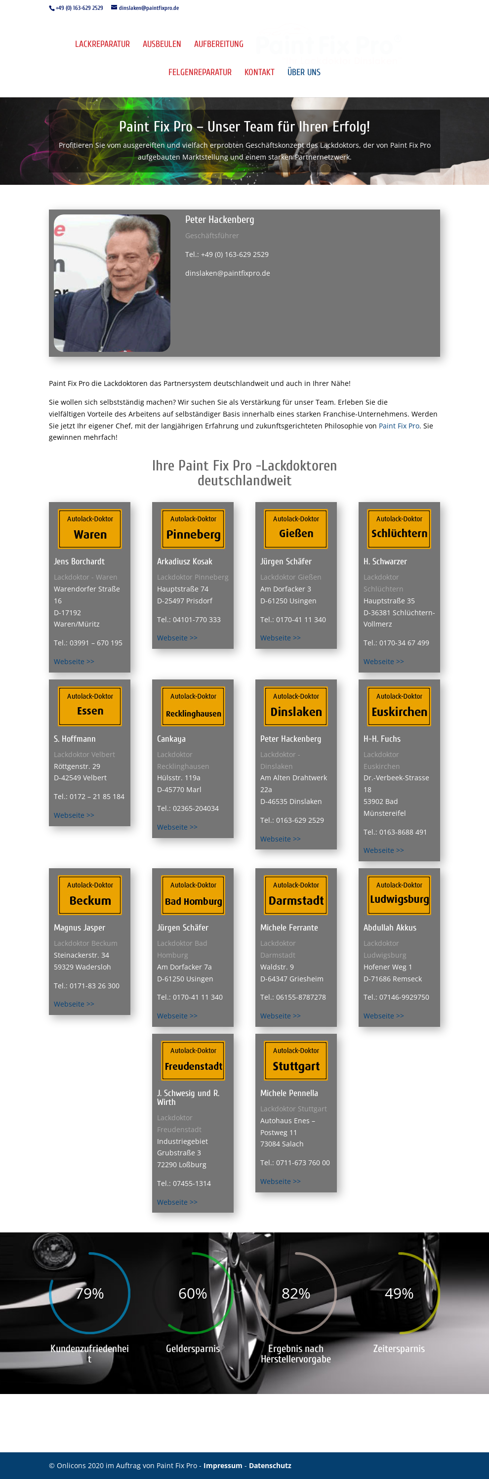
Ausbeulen (162, 45)
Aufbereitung (219, 45)
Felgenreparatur (200, 73)
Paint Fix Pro (399, 425)
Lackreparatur (102, 45)
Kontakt (259, 73)
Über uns (304, 73)
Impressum (224, 1465)
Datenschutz (270, 1465)
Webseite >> (74, 661)
